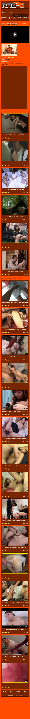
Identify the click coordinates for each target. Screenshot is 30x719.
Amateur (25, 9)
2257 (25, 691)
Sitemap (11, 693)
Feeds (4, 693)
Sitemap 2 (18, 693)
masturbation (18, 63)
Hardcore (18, 9)
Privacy (11, 691)
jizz (7, 64)
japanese (6, 63)
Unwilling (11, 12)
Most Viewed (11, 9)
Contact (25, 693)
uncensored (11, 63)
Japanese (4, 12)
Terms (4, 691)
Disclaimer (18, 691)
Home (4, 9)
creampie (3, 64)
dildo (23, 63)
